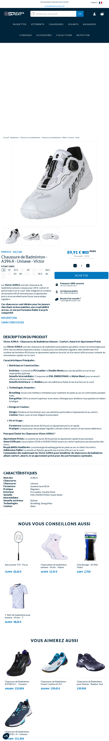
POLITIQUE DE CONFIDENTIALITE (67, 729)
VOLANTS (47, 704)
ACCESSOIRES (49, 721)
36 (3, 183)
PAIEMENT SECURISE (63, 712)
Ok (79, 17)
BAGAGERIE (48, 717)
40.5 (47, 183)
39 (28, 183)
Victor (17, 166)
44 (20, 187)
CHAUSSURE (48, 713)
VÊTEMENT (48, 708)
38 (22, 183)
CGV (59, 718)
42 (9, 187)
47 (3, 191)
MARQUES (47, 725)
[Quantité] (81, 180)
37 (9, 183)
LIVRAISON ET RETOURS (65, 705)
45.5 (40, 187)
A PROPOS (63, 700)
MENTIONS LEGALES (63, 723)
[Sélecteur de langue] (102, 2)
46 (46, 187)
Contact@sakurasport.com (16, 720)
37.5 (16, 183)
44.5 (27, 187)
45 (33, 187)
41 (3, 187)
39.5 (34, 183)
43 (15, 187)
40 (41, 183)
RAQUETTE (48, 700)
